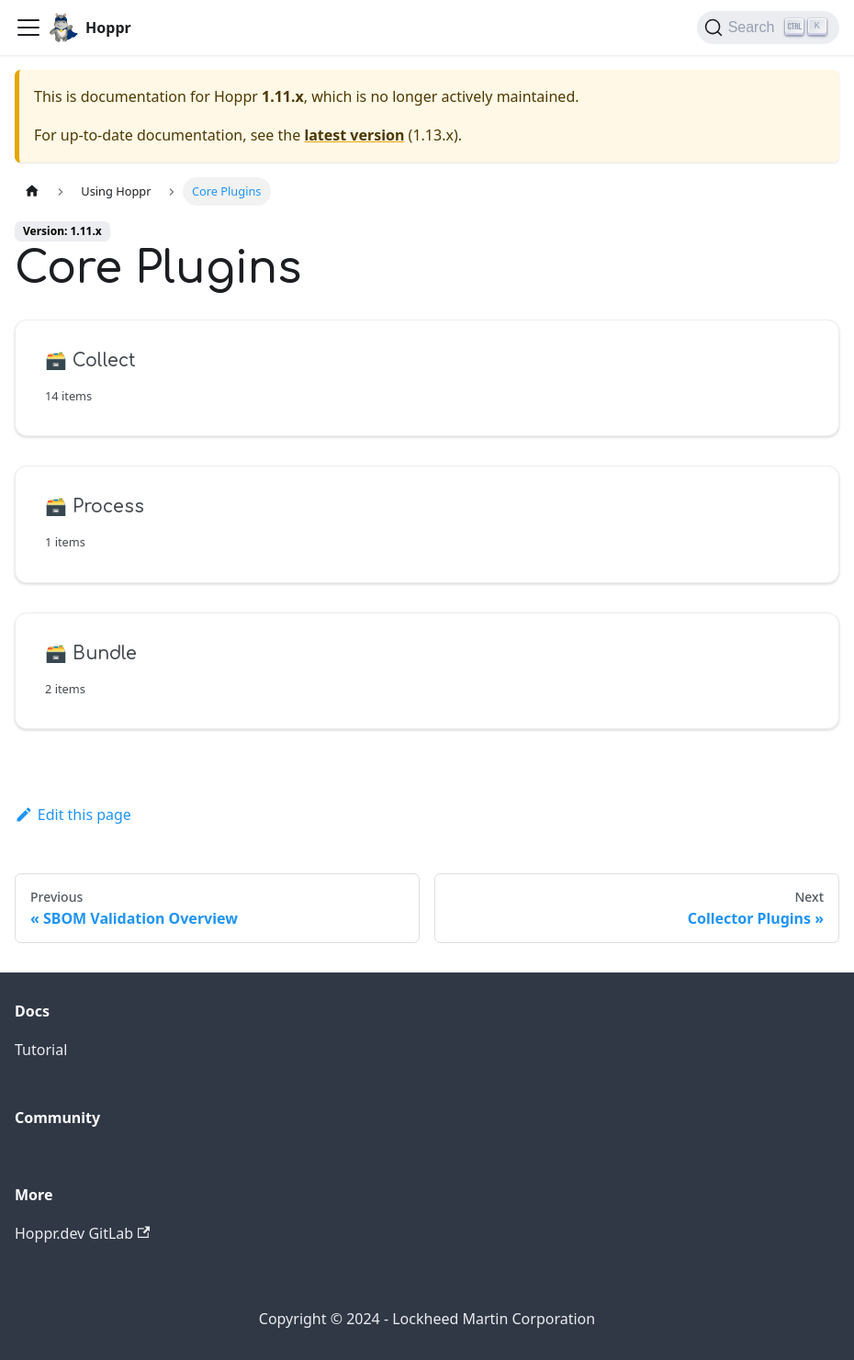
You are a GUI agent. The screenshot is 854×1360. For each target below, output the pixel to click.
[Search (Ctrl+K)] (768, 27)
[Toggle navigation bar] (28, 27)
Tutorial (41, 1050)
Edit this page (73, 814)
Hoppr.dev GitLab (82, 1233)
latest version (354, 135)
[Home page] (32, 191)
